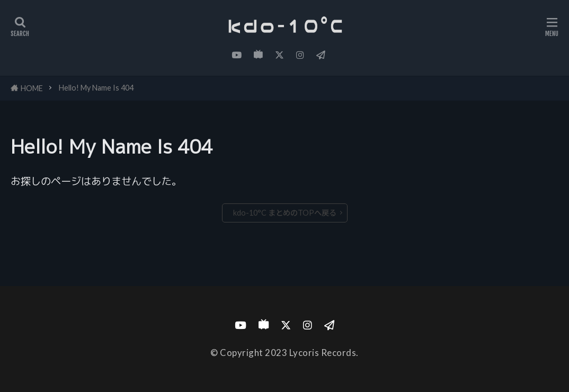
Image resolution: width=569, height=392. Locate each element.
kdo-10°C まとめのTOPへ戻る (284, 212)
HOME (32, 88)
